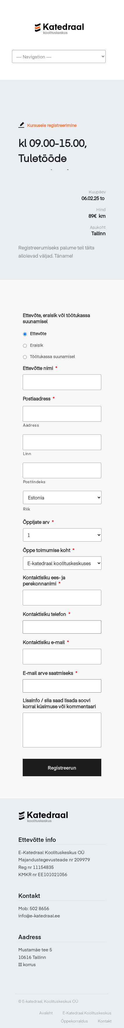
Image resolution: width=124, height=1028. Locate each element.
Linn (27, 453)
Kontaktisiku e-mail (46, 642)
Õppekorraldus (74, 1021)
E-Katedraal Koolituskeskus (87, 1013)
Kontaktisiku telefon (46, 614)
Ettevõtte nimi (40, 368)
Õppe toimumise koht (48, 550)
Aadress (31, 425)
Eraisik (36, 345)
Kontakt (104, 1021)
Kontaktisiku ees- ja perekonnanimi (44, 580)
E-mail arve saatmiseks (50, 673)
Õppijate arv (38, 522)
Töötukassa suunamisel (52, 356)
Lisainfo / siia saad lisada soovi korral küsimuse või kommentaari (59, 703)
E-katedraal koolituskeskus (59, 25)
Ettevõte (38, 333)
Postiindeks (34, 481)
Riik (26, 509)
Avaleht (46, 1013)
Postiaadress (38, 399)
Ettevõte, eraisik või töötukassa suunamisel (56, 318)
